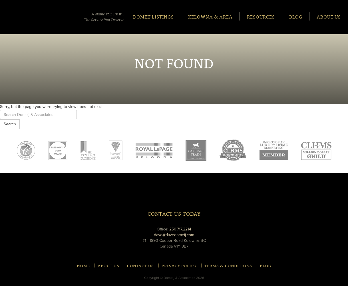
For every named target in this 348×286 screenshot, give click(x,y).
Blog (295, 16)
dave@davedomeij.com (174, 234)
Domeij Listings (153, 16)
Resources (261, 16)
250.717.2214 (180, 229)
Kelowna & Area (210, 16)
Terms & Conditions (228, 265)
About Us (329, 16)
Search (10, 124)
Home (83, 265)
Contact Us (140, 265)
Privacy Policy (179, 265)
